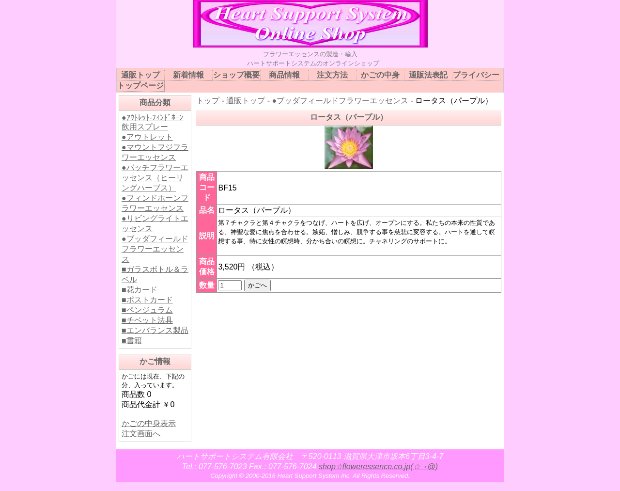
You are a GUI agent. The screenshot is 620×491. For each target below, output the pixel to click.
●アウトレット (147, 137)
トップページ (140, 85)
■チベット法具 (147, 320)
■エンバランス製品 (155, 330)
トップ (207, 100)
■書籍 (132, 340)
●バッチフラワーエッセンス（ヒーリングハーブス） (155, 177)
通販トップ (245, 100)
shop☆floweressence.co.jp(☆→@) (378, 466)
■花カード (139, 289)
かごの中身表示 (149, 423)
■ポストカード (147, 300)
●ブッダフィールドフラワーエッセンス (155, 249)
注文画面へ (141, 433)
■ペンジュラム (147, 310)
